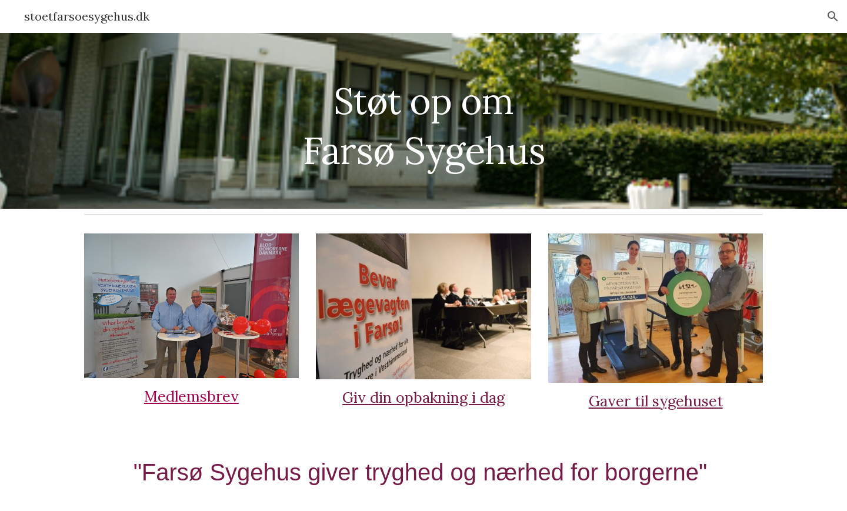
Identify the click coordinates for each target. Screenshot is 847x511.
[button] (833, 16)
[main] (423, 121)
